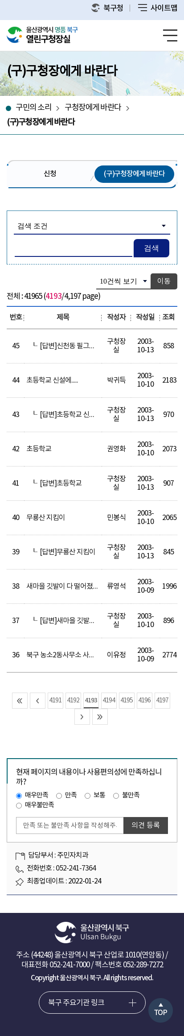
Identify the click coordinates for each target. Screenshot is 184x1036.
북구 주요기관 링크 (76, 1003)
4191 (55, 700)
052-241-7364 (76, 868)
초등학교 (38, 449)
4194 (108, 700)
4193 (91, 700)
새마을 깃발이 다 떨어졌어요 (65, 586)
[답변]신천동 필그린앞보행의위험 (86, 346)
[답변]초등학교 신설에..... (74, 415)
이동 (164, 281)
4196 (144, 700)
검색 (151, 248)
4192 (73, 700)
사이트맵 (157, 8)
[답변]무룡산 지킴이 (67, 552)
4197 (162, 700)
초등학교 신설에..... (52, 380)
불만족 (130, 795)
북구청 (107, 8)
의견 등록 (145, 825)
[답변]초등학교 (61, 483)
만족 (71, 795)
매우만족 (36, 795)
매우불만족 (39, 805)
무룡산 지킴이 (45, 518)
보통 (99, 795)
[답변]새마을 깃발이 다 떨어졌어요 (87, 621)
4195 (126, 700)
